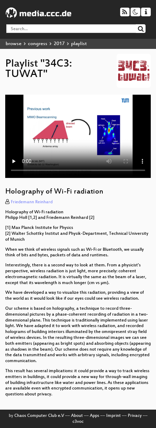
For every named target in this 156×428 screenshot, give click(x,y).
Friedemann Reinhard (32, 202)
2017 (59, 44)
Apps (94, 415)
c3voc (78, 421)
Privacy (135, 415)
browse (14, 44)
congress (37, 44)
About (77, 415)
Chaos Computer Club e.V (39, 415)
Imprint (113, 415)
